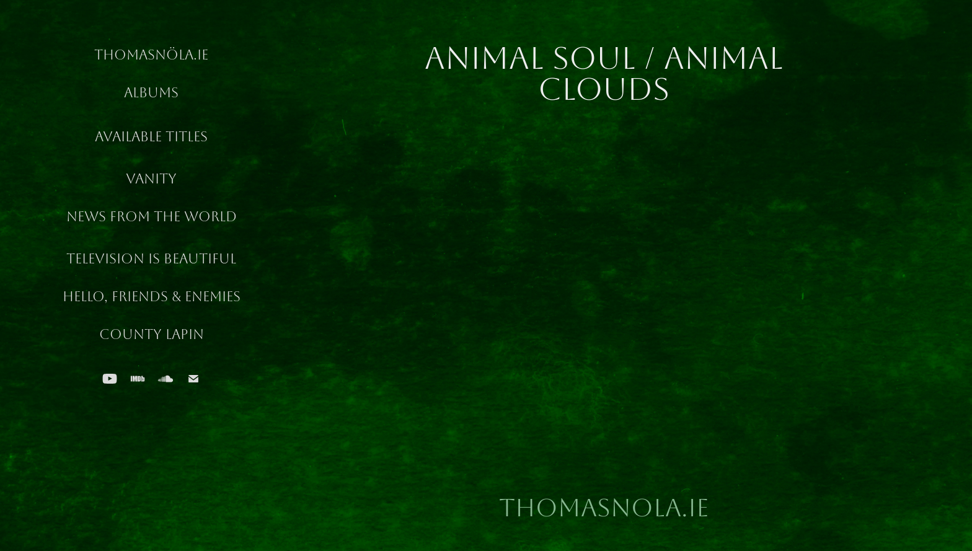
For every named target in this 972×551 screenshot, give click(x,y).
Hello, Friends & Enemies (152, 297)
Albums (151, 93)
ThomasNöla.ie (151, 55)
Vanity (151, 179)
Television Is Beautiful (151, 259)
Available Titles (151, 137)
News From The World (151, 217)
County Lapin (151, 335)
